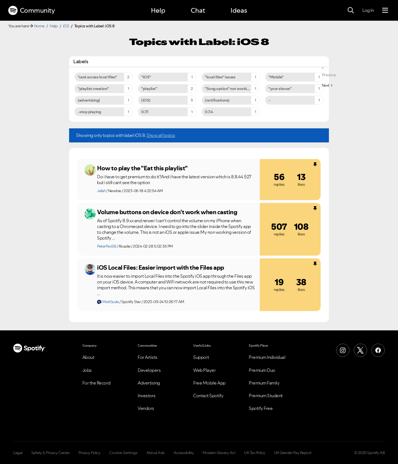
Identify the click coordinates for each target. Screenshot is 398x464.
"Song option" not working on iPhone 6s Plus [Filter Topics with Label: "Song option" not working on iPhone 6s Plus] (232, 88)
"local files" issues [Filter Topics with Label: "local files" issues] (220, 77)
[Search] (350, 10)
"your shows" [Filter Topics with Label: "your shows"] (279, 88)
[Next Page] (327, 85)
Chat (198, 10)
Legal (17, 452)
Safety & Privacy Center (50, 452)
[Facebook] (378, 350)
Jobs (87, 370)
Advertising (149, 383)
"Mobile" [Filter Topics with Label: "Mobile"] (275, 77)
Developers (149, 370)
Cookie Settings (123, 452)
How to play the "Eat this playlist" (142, 168)
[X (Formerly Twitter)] (360, 350)
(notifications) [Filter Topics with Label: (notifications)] (217, 100)
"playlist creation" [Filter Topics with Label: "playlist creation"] (93, 88)
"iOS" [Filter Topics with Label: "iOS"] (146, 77)
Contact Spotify (208, 396)
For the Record (96, 383)
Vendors (146, 408)
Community (31, 10)
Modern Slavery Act (219, 452)
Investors (147, 396)
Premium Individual (267, 357)
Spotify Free (261, 408)
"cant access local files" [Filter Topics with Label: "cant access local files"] (97, 77)
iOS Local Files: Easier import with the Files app (160, 267)
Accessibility (184, 452)
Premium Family (264, 383)
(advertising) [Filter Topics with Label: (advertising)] (89, 100)
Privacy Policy (89, 452)
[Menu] (385, 10)
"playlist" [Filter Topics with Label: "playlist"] (149, 88)
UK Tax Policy (254, 452)
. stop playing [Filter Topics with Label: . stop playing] (89, 112)
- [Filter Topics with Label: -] (269, 100)
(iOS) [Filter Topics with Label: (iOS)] (145, 100)
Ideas (239, 10)
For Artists (148, 357)
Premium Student (266, 396)
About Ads (155, 452)
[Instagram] (342, 350)
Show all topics (160, 135)
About (88, 357)
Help (158, 10)
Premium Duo (262, 370)
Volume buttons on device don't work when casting (167, 212)
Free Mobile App (209, 383)
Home (39, 26)
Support (201, 357)
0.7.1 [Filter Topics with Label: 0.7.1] (144, 112)
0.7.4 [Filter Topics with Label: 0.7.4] (209, 112)
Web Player (204, 370)
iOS (66, 26)
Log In (368, 10)
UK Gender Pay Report (292, 452)
